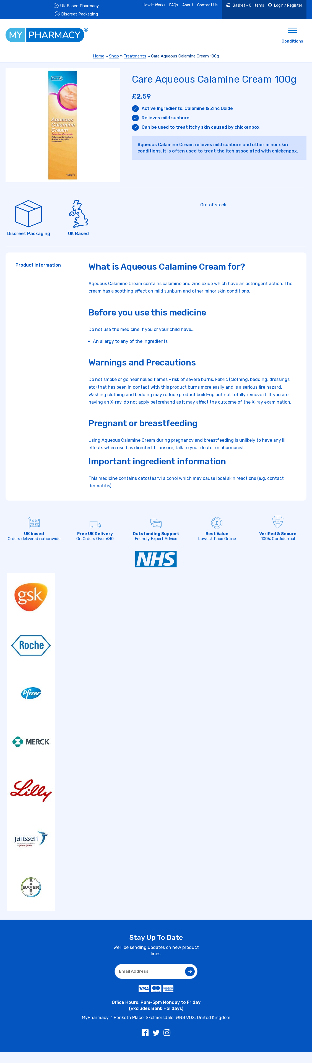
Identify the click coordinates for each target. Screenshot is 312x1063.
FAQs (173, 5)
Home (98, 56)
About (187, 5)
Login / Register (287, 5)
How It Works (154, 5)
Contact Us (207, 5)
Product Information (38, 265)
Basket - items (248, 5)
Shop (114, 56)
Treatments (135, 56)
